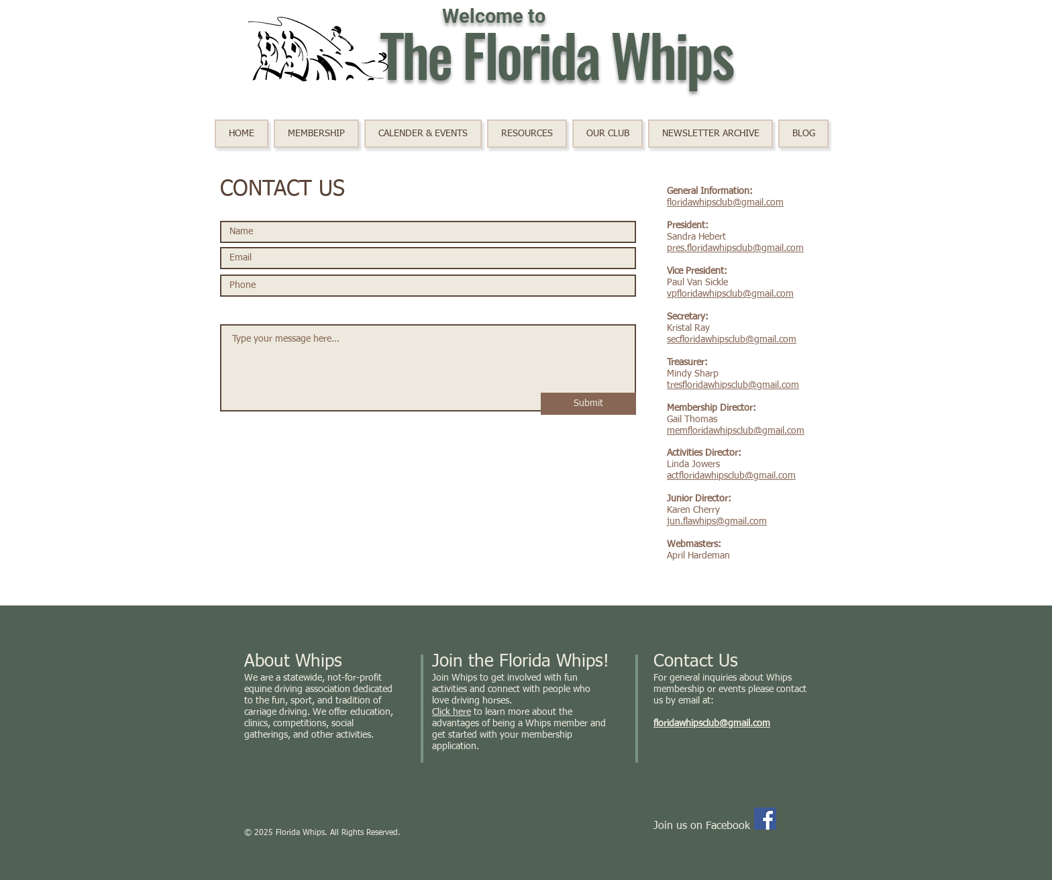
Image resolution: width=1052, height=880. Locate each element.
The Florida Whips (556, 54)
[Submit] (588, 404)
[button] (423, 133)
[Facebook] (765, 819)
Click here (451, 712)
